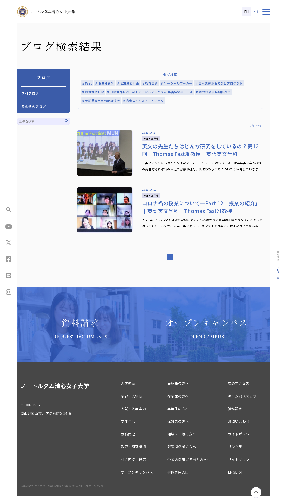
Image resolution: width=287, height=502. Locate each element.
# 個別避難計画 (128, 83)
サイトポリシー (240, 439)
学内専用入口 (178, 477)
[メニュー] (266, 12)
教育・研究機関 (133, 452)
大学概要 (128, 389)
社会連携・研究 (133, 465)
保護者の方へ (178, 426)
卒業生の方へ (178, 414)
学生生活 (128, 426)
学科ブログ (30, 93)
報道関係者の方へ (181, 452)
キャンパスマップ (242, 401)
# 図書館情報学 (93, 92)
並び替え (257, 125)
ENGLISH (236, 477)
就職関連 (128, 439)
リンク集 (235, 452)
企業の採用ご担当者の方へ (188, 465)
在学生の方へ (178, 401)
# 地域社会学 (104, 83)
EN (246, 11)
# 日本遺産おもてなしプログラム (219, 83)
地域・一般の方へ (181, 439)
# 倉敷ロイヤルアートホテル (143, 100)
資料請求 (235, 414)
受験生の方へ (178, 389)
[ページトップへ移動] (256, 492)
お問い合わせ (239, 426)
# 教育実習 (150, 83)
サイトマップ (239, 465)
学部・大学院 (132, 401)
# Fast (87, 83)
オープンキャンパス (137, 477)
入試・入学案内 (133, 414)
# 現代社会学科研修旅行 (213, 92)
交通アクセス (238, 389)
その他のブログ (33, 106)
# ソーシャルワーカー (176, 83)
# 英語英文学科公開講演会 (101, 100)
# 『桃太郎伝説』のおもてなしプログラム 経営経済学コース (150, 92)
